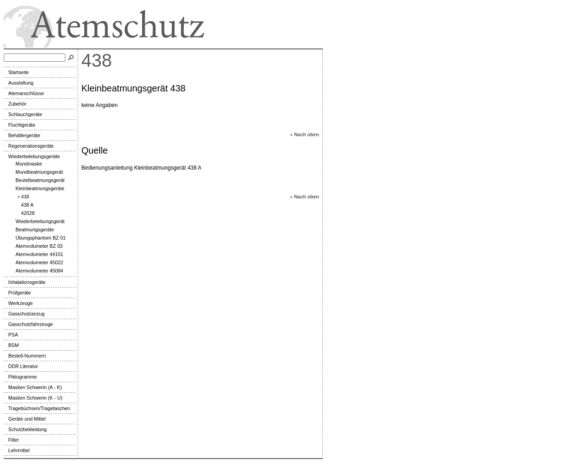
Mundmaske (26, 163)
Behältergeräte (22, 135)
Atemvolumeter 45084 (37, 270)
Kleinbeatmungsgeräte (37, 188)
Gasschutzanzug (24, 313)
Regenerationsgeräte (29, 146)
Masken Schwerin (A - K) (33, 387)
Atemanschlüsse (24, 93)
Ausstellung (18, 82)
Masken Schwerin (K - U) (33, 398)
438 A (24, 205)
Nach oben (304, 134)
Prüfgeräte (17, 292)
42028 (25, 213)
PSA (11, 334)
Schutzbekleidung (25, 429)
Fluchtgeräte (19, 125)
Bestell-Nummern (25, 355)
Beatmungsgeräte (32, 229)
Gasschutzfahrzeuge (28, 324)
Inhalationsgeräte (25, 282)
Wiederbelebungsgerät (37, 221)
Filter (11, 440)
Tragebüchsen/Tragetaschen (37, 408)
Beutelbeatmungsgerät (37, 180)
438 (22, 196)
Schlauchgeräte (23, 114)
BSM (11, 345)
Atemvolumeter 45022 (37, 262)
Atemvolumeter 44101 (37, 254)
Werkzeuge (18, 303)
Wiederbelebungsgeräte (32, 156)
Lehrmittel (17, 450)
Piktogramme (20, 376)
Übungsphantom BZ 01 (38, 237)
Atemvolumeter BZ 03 (37, 246)
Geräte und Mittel (25, 419)
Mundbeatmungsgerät (37, 172)
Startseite (16, 72)
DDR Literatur (21, 366)
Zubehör (15, 104)
